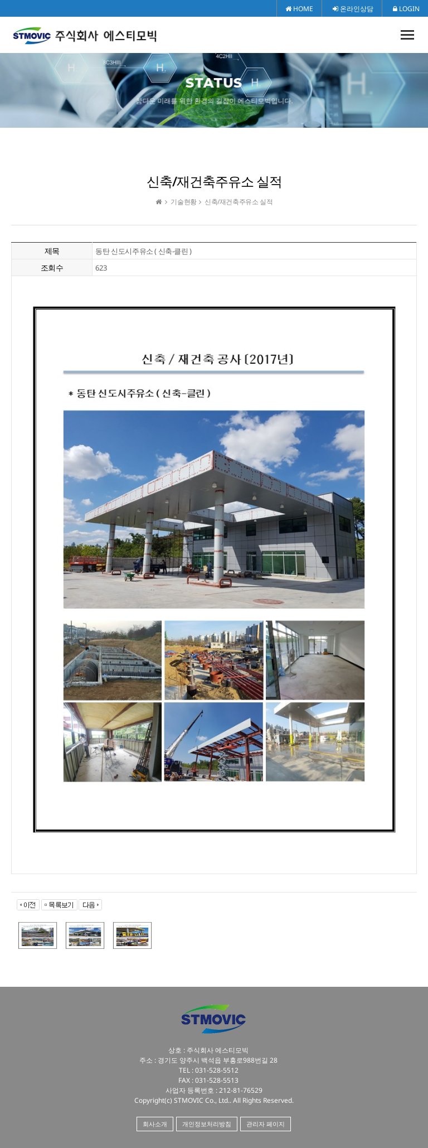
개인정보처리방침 (206, 1124)
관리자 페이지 (265, 1124)
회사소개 (155, 1124)
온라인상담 (353, 8)
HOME (299, 8)
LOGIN (406, 8)
